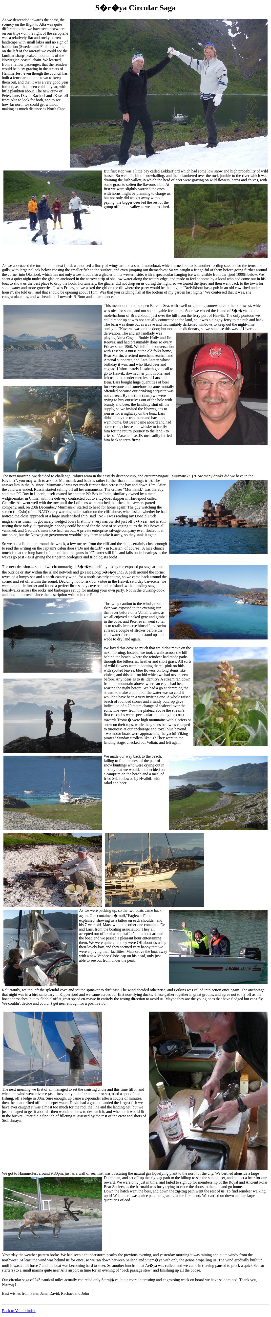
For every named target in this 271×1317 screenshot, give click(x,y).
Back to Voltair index (19, 1311)
